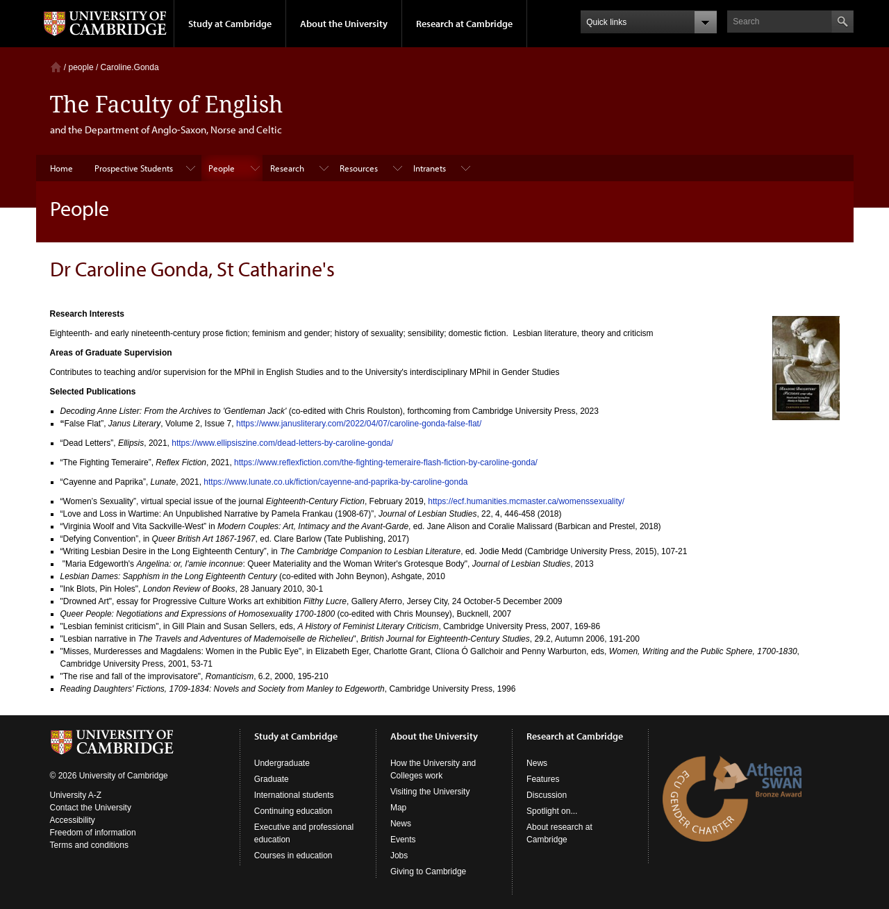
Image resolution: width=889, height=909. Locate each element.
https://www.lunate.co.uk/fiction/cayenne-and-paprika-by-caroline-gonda (335, 482)
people (81, 67)
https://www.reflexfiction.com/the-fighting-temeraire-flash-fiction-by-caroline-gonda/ (386, 462)
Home (56, 67)
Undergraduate (282, 763)
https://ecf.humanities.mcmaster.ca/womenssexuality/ (526, 501)
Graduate (271, 779)
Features (542, 779)
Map (398, 807)
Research (287, 168)
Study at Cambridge (230, 23)
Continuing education (293, 811)
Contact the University (90, 807)
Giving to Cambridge (428, 871)
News (400, 823)
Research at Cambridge (464, 23)
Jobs (399, 855)
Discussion (546, 795)
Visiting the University (430, 792)
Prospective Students (133, 168)
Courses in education (293, 855)
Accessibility (72, 820)
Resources (359, 168)
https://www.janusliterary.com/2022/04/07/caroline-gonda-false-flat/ (358, 423)
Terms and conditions (89, 845)
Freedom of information (93, 832)
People (221, 168)
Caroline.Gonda (130, 67)
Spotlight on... (551, 811)
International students (294, 795)
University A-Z (76, 795)
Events (403, 839)
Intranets (429, 168)
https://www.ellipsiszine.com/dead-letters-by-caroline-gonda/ (282, 443)
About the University (344, 23)
